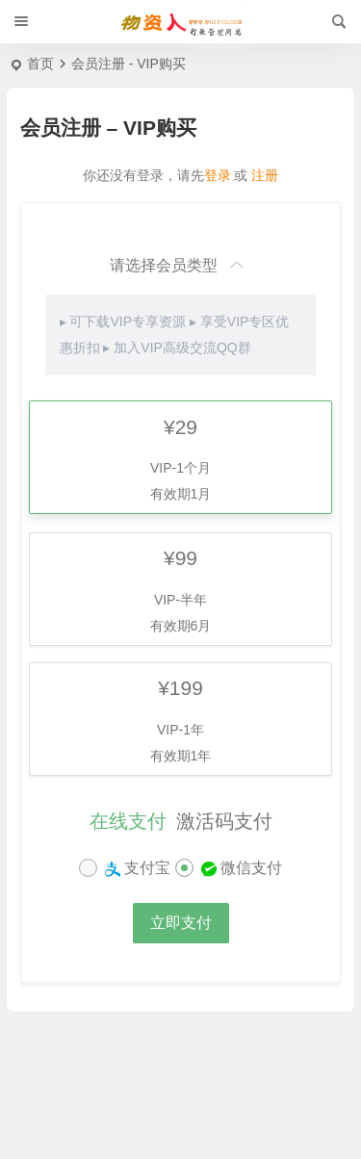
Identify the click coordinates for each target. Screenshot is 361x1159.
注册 (264, 175)
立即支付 (181, 922)
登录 (217, 175)
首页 (40, 63)
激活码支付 (224, 821)
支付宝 (135, 868)
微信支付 (239, 868)
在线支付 (128, 821)
